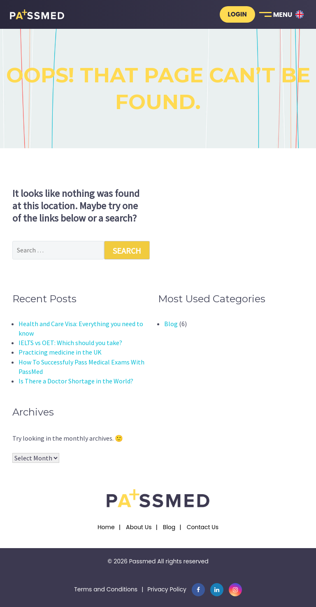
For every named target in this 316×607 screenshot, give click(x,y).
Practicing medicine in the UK (60, 352)
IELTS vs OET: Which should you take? (70, 343)
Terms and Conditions (105, 589)
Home (106, 527)
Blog (171, 324)
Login (237, 14)
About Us (138, 527)
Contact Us (202, 527)
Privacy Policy (166, 589)
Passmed (142, 561)
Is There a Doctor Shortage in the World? (76, 381)
